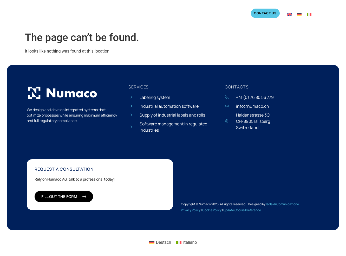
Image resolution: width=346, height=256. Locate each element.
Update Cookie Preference (242, 210)
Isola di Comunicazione (282, 204)
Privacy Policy (190, 210)
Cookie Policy (211, 210)
